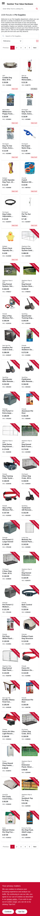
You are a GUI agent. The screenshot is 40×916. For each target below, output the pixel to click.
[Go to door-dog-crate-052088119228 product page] (29, 727)
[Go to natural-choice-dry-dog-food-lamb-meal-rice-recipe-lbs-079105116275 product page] (10, 826)
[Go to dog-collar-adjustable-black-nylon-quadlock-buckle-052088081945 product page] (10, 211)
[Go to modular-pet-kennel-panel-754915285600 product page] (29, 535)
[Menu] (3, 3)
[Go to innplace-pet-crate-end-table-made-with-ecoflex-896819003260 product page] (10, 343)
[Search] (37, 8)
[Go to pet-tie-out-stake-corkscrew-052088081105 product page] (29, 211)
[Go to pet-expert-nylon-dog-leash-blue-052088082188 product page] (29, 143)
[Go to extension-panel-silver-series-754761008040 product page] (29, 760)
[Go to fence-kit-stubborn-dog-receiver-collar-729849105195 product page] (29, 664)
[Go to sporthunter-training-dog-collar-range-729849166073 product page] (29, 312)
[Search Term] (20, 9)
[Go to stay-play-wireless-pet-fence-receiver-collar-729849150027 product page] (10, 504)
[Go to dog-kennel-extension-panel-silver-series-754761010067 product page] (29, 568)
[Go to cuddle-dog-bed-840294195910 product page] (10, 75)
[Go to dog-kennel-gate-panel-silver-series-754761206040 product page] (10, 664)
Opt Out (21, 912)
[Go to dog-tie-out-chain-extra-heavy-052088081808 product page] (10, 143)
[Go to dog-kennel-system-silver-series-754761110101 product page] (10, 279)
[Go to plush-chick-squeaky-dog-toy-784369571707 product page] (10, 246)
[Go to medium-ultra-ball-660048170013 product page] (29, 177)
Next (34, 48)
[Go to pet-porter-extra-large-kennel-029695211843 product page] (10, 407)
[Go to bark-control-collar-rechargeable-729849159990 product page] (29, 601)
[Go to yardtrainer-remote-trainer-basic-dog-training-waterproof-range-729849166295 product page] (29, 504)
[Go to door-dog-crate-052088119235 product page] (10, 568)
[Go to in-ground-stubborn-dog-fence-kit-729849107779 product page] (29, 343)
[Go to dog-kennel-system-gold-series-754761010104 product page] (29, 246)
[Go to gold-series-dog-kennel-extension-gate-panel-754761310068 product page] (10, 440)
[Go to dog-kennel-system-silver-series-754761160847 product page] (29, 279)
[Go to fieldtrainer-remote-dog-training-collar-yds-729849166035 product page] (29, 375)
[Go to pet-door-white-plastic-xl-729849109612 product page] (10, 632)
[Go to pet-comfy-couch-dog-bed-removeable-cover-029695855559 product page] (10, 793)
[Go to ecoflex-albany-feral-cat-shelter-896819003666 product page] (10, 696)
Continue (8, 912)
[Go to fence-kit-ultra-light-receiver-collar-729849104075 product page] (10, 727)
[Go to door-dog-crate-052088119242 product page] (29, 472)
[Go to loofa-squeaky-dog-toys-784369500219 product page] (10, 177)
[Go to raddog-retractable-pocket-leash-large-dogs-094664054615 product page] (29, 75)
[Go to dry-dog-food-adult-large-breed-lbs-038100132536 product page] (29, 826)
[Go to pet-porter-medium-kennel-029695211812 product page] (10, 601)
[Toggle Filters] (37, 41)
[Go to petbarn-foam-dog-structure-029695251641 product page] (29, 632)
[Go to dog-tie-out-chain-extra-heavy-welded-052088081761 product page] (29, 109)
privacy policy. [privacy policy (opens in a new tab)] (12, 899)
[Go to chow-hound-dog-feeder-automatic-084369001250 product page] (10, 760)
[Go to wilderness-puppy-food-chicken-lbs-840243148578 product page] (10, 109)
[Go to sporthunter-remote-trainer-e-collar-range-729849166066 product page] (10, 375)
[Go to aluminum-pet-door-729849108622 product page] (29, 407)
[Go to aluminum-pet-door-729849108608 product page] (29, 696)
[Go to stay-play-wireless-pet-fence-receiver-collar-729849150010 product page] (10, 312)
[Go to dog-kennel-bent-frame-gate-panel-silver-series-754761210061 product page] (29, 440)
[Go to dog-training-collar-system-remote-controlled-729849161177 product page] (10, 472)
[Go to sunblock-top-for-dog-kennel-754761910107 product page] (29, 793)
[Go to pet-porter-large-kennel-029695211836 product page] (10, 535)
